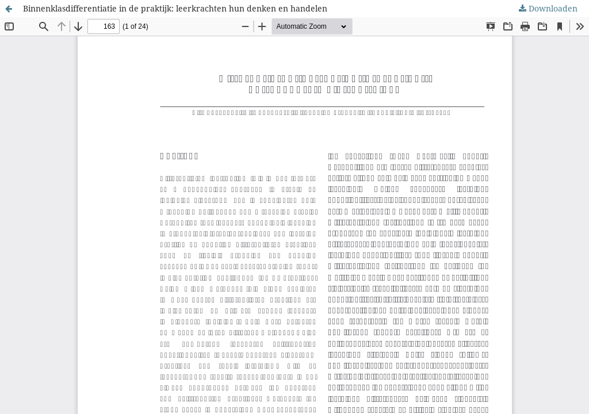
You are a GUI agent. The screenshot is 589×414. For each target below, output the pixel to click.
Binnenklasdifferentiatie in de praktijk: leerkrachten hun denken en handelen (175, 8)
